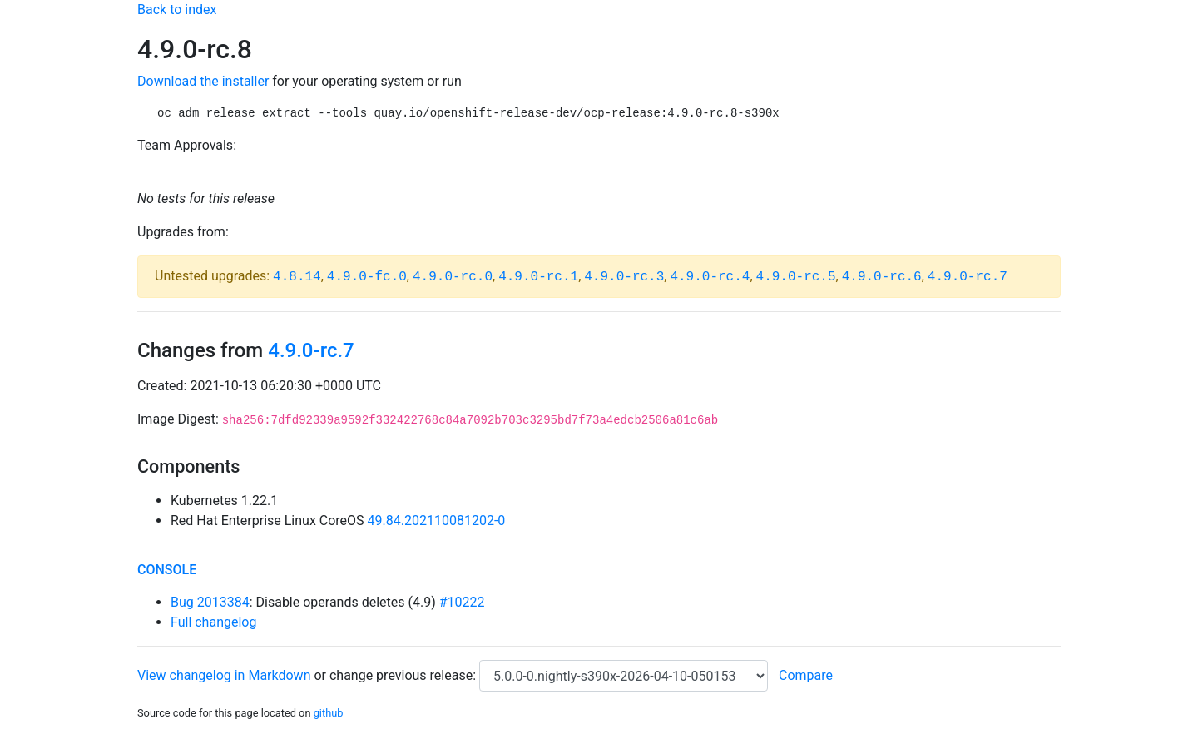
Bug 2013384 (210, 602)
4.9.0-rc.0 (453, 277)
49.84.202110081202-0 (437, 520)
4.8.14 (297, 277)
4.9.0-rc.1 (538, 277)
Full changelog (213, 622)
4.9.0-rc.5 (796, 277)
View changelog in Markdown (223, 675)
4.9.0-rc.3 (624, 277)
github (329, 713)
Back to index (176, 9)
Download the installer (203, 81)
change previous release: (404, 675)
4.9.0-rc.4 (710, 277)
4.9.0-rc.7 (967, 277)
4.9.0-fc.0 (367, 277)
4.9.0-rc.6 (882, 277)
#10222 (462, 602)
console (166, 570)
